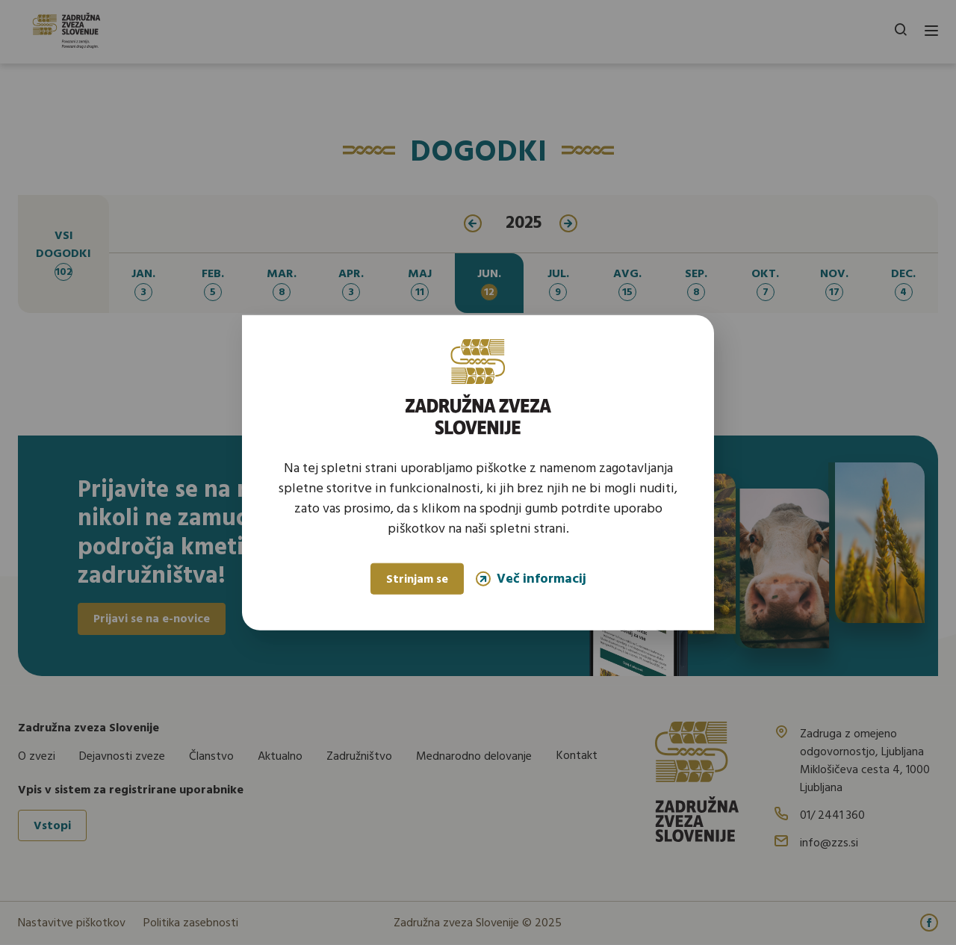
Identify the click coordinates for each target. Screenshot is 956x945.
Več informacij (531, 578)
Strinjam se (417, 579)
